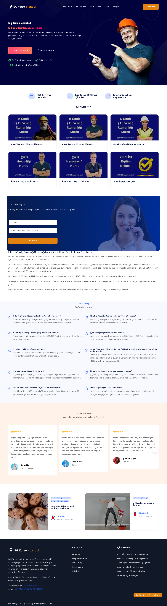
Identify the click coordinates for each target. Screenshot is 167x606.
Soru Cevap (95, 6)
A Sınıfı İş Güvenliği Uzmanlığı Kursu (132, 552)
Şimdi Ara (150, 7)
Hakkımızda (80, 6)
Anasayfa (67, 6)
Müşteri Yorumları (80, 557)
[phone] (33, 229)
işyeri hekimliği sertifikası (60, 496)
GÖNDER (33, 239)
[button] (12, 448)
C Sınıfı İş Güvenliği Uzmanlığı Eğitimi (133, 561)
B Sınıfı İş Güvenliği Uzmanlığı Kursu (132, 557)
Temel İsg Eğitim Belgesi (127, 573)
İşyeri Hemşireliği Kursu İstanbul (131, 569)
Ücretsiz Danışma (46, 50)
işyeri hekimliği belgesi (59, 499)
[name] (33, 221)
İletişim (116, 6)
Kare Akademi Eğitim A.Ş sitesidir (28, 587)
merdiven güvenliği (141, 496)
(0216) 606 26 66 (20, 50)
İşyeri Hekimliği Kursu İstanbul (130, 565)
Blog (107, 6)
